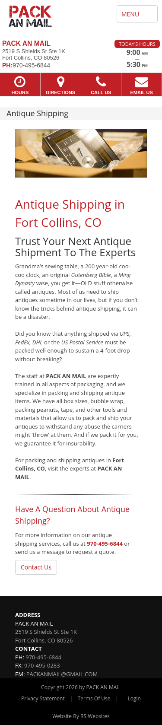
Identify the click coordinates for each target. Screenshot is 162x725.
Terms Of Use (94, 698)
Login (134, 698)
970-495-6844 (105, 543)
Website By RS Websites (81, 716)
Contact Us (36, 567)
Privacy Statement (43, 698)
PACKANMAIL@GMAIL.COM (62, 674)
